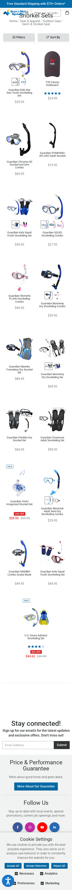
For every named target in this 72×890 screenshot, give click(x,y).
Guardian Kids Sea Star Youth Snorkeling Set (19, 92)
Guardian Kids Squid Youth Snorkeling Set (19, 234)
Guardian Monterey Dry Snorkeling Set (52, 376)
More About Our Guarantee (36, 786)
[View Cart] (67, 13)
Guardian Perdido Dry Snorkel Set (19, 439)
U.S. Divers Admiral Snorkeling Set (36, 637)
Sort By (53, 37)
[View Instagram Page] (30, 827)
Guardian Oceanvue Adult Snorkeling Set (52, 439)
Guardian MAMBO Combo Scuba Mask (19, 573)
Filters (18, 37)
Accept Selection (36, 865)
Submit (62, 745)
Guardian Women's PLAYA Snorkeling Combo (19, 298)
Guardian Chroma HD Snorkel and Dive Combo (19, 164)
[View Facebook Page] (18, 827)
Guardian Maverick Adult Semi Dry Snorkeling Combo (52, 511)
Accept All (13, 865)
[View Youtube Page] (42, 827)
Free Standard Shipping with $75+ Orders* (36, 3)
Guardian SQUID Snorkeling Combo (52, 234)
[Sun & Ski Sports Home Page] (14, 13)
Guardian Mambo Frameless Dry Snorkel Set (19, 369)
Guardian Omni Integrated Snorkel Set (19, 503)
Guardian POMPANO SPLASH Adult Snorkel (52, 154)
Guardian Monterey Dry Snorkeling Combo (52, 305)
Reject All (59, 865)
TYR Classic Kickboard (52, 84)
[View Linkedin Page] (55, 827)
